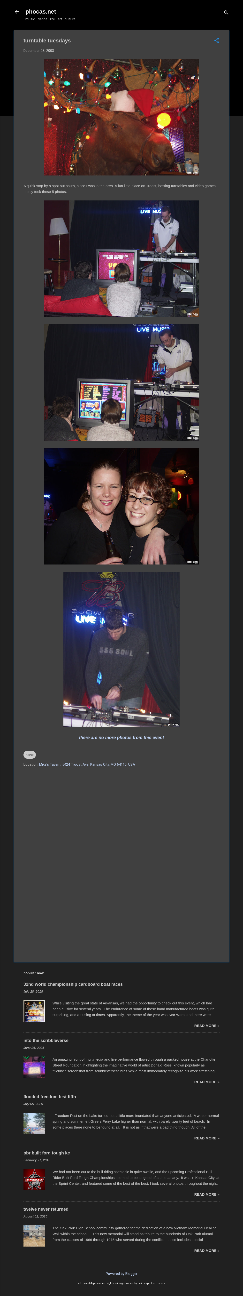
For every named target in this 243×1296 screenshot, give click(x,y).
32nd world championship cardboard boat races (73, 984)
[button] (217, 41)
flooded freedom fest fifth (49, 1096)
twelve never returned (45, 1209)
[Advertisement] (121, 917)
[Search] (226, 13)
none (30, 755)
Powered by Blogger (121, 1274)
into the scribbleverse (45, 1040)
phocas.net (40, 11)
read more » (207, 1026)
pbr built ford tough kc (46, 1153)
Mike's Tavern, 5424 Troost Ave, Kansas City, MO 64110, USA (87, 764)
